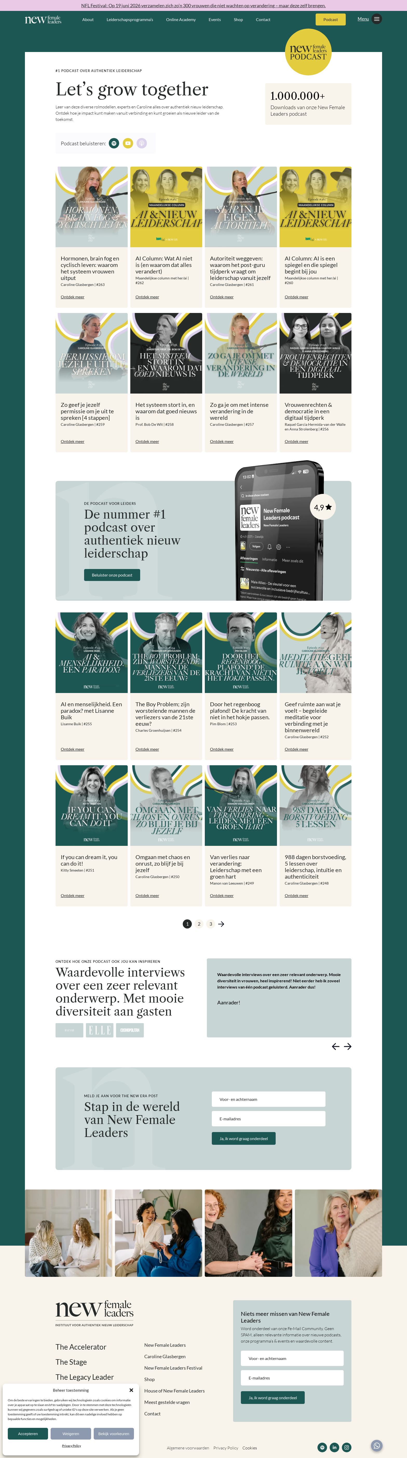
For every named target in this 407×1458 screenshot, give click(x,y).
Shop (238, 19)
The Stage (71, 1361)
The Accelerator (81, 1346)
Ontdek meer (72, 296)
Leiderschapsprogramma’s (130, 19)
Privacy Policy (71, 1446)
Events (215, 19)
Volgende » (221, 924)
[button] (131, 1390)
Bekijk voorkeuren (113, 1433)
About (88, 19)
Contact (263, 19)
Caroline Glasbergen (165, 1356)
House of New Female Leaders (174, 1391)
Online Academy (181, 19)
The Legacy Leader (85, 1376)
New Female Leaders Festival (173, 1368)
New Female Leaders (165, 1345)
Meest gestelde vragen (167, 1402)
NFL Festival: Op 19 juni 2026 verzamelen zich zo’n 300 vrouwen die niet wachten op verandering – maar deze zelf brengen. (203, 5)
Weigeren (71, 1433)
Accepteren (28, 1433)
